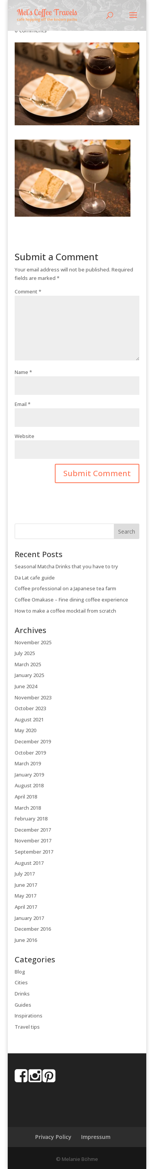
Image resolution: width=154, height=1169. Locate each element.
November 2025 (33, 642)
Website (24, 436)
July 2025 (25, 653)
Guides (23, 1004)
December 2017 (33, 829)
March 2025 (28, 664)
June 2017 (26, 884)
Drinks (22, 993)
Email (22, 404)
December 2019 (33, 741)
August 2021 (29, 719)
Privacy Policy (53, 1136)
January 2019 (29, 774)
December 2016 (33, 928)
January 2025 (29, 675)
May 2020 (25, 730)
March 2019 (28, 763)
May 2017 (25, 895)
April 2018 (26, 796)
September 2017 (34, 851)
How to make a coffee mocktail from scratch (65, 610)
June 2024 (26, 686)
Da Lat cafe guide (35, 577)
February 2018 (31, 818)
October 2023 (30, 708)
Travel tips (27, 1026)
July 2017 (25, 873)
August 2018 (29, 785)
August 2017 (29, 862)
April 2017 (26, 906)
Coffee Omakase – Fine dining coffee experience (71, 599)
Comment (28, 291)
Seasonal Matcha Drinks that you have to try (66, 566)
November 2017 (33, 840)
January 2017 (29, 918)
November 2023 (33, 697)
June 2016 (26, 940)
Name (23, 372)
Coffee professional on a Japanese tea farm (65, 588)
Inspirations (28, 1015)
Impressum (95, 1136)
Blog (20, 971)
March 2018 (28, 807)
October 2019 (30, 752)
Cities (21, 982)
